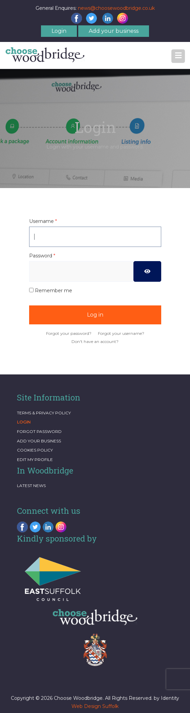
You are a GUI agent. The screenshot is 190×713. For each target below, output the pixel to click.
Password (42, 256)
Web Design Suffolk (95, 706)
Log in (95, 315)
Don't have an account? (95, 341)
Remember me (53, 291)
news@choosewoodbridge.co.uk (116, 8)
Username (43, 221)
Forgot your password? (68, 333)
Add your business (114, 31)
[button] (178, 56)
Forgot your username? (121, 333)
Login (58, 31)
